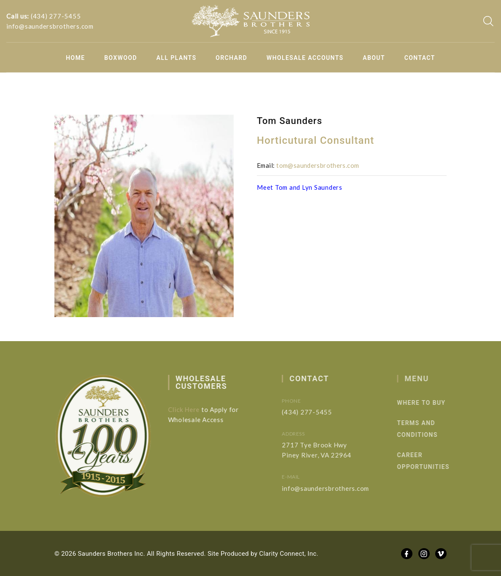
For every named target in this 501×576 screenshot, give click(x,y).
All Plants (176, 57)
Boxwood (120, 57)
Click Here (187, 409)
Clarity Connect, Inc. (288, 553)
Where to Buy (429, 402)
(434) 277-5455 (56, 16)
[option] (144, 216)
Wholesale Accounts (305, 57)
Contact (419, 57)
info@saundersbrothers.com (50, 26)
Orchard (231, 57)
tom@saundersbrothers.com (317, 165)
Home (75, 57)
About (374, 57)
